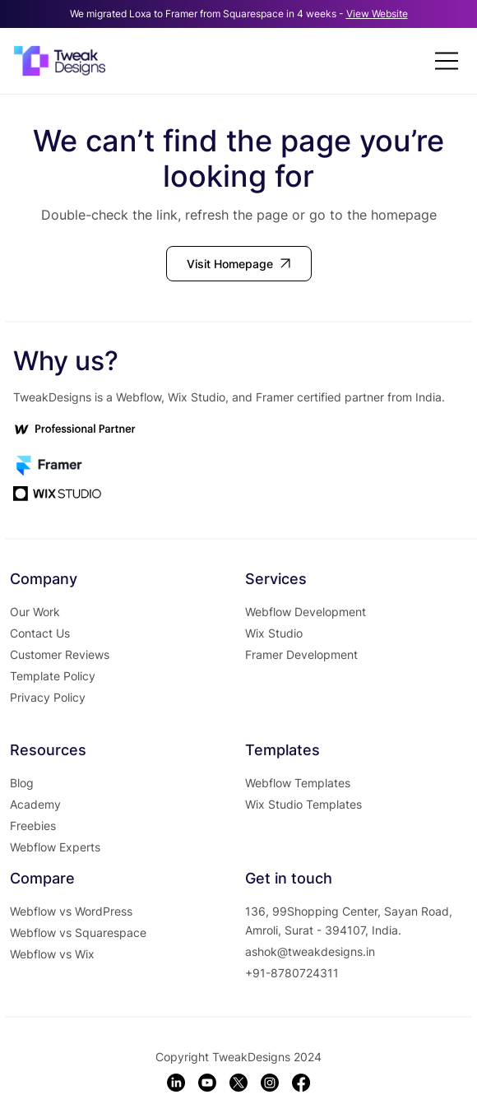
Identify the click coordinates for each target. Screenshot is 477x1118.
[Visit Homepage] (239, 263)
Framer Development (301, 654)
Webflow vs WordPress (71, 911)
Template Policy (52, 676)
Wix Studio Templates (303, 804)
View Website (377, 13)
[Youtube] (207, 1083)
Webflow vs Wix (52, 954)
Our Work (35, 612)
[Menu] (447, 60)
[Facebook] (301, 1083)
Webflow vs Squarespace (78, 932)
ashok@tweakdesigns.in (310, 951)
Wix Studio (274, 633)
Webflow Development (305, 612)
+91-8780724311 (292, 973)
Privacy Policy (48, 697)
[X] (238, 1083)
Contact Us (40, 633)
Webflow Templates (297, 783)
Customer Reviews (59, 654)
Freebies (33, 826)
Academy (35, 804)
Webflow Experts (55, 847)
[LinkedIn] (176, 1083)
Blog (22, 783)
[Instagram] (270, 1083)
